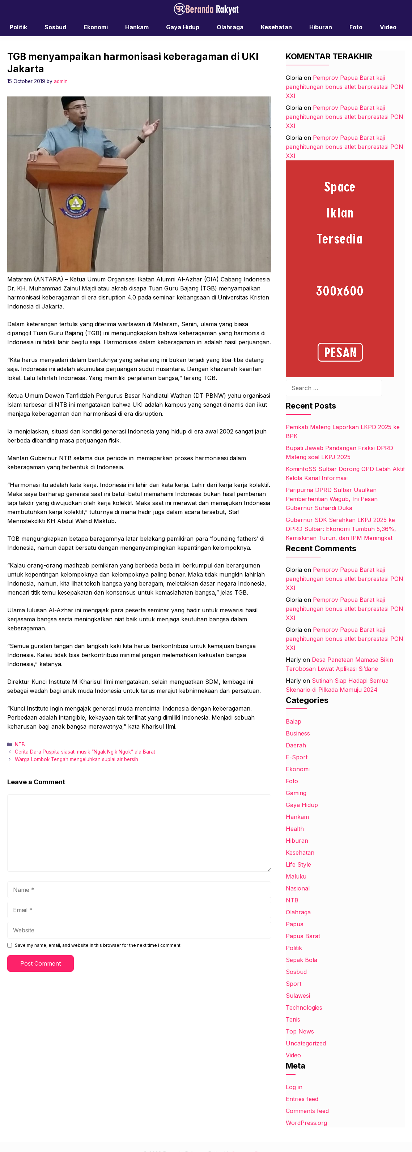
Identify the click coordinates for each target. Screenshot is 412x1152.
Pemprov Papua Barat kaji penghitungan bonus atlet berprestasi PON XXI (344, 86)
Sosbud (55, 27)
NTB (20, 744)
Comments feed (307, 1110)
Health (295, 828)
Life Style (298, 864)
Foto (355, 27)
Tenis (293, 1019)
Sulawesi (298, 995)
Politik (18, 27)
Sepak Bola (301, 959)
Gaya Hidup (182, 27)
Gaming (296, 793)
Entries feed (302, 1099)
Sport (293, 983)
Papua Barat (303, 936)
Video (388, 27)
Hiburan (320, 27)
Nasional (298, 888)
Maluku (296, 876)
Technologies (304, 1007)
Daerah (296, 745)
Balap (293, 721)
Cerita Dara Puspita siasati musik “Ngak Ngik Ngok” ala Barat (85, 752)
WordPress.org (306, 1122)
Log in (294, 1087)
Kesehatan (276, 27)
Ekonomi (96, 27)
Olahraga (230, 27)
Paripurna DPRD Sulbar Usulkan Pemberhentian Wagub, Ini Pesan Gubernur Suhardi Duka (332, 499)
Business (298, 733)
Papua (294, 924)
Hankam (137, 27)
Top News (300, 1031)
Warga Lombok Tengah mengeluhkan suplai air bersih (76, 759)
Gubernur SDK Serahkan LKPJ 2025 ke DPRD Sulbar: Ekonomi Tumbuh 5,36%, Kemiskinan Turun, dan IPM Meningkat (341, 529)
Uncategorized (306, 1043)
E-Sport (296, 757)
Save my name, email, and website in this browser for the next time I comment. (98, 945)
